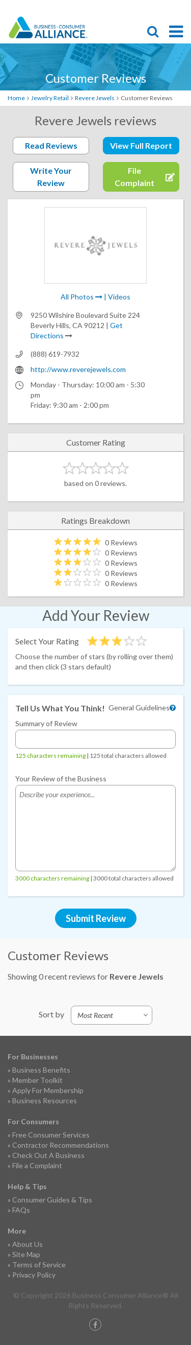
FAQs (21, 1209)
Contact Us (160, 8)
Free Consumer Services (51, 1134)
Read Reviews (51, 145)
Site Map (26, 1254)
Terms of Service (39, 1264)
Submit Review (96, 918)
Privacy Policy (34, 1274)
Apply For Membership (48, 1090)
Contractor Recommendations (60, 1145)
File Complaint (125, 8)
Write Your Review (51, 177)
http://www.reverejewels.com (78, 369)
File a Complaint (37, 1165)
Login (178, 8)
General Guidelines (139, 707)
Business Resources (44, 1100)
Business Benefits (41, 1069)
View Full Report (141, 145)
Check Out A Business (48, 1155)
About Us (27, 1244)
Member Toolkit (37, 1080)
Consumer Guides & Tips (52, 1199)
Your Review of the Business (60, 778)
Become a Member (143, 8)
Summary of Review (46, 723)
